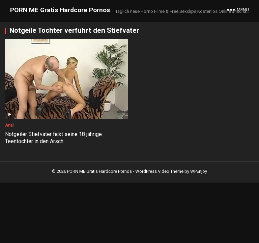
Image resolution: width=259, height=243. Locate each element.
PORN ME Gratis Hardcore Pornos (60, 10)
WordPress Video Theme (159, 171)
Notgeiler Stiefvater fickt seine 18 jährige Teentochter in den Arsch (53, 137)
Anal (9, 125)
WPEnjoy (198, 171)
